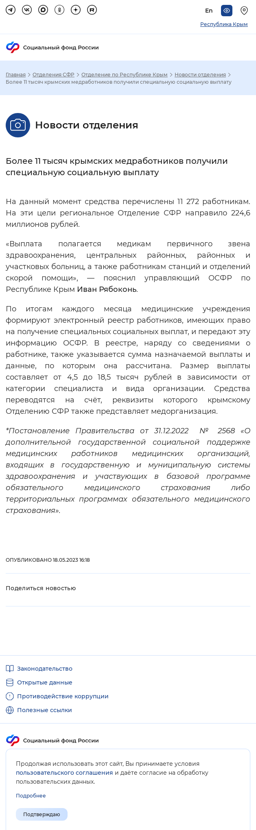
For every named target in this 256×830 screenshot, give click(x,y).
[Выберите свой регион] (245, 10)
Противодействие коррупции (63, 696)
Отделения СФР (53, 74)
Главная (16, 74)
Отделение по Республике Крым (124, 74)
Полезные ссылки (44, 710)
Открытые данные (44, 682)
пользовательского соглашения (64, 772)
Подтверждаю (41, 814)
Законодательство (44, 668)
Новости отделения (200, 74)
